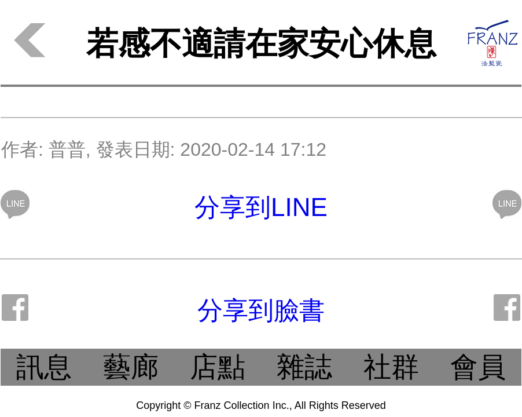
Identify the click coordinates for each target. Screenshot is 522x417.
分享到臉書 (261, 310)
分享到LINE (261, 207)
